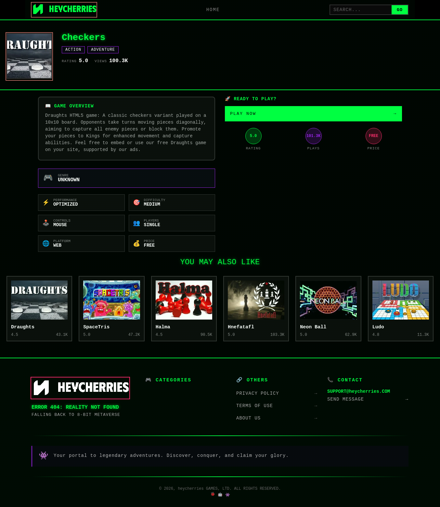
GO (400, 9)
